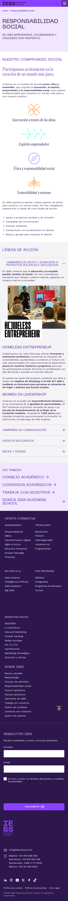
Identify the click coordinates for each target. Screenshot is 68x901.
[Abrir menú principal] (64, 3)
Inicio (5, 10)
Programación (43, 548)
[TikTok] (35, 880)
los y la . (36, 780)
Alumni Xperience (15, 690)
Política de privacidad (36, 888)
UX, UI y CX (11, 644)
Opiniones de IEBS (15, 698)
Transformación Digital (18, 540)
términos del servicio (41, 779)
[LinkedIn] (5, 880)
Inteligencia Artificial (16, 581)
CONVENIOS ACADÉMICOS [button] (29, 485)
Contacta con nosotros (18, 711)
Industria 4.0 (42, 544)
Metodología (12, 677)
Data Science (12, 577)
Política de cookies (13, 888)
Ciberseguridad (44, 540)
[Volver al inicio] (14, 3)
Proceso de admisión (17, 681)
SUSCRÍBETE (34, 807)
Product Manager (14, 552)
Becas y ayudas (13, 673)
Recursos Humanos (16, 548)
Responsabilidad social (22, 10)
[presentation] (26, 793)
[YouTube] (17, 880)
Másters (39, 577)
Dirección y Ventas (15, 657)
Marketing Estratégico (17, 653)
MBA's (8, 535)
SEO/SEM (10, 623)
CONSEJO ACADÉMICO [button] (25, 477)
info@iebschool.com (18, 850)
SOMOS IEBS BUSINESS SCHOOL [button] (34, 501)
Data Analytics (13, 586)
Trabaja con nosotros (17, 703)
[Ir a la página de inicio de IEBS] (8, 828)
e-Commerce (12, 627)
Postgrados (41, 581)
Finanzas (10, 557)
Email (7, 762)
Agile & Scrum (13, 544)
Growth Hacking (14, 636)
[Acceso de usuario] (56, 3)
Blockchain (41, 531)
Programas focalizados (48, 586)
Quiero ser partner (15, 715)
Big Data (9, 590)
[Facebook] (29, 880)
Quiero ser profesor (16, 707)
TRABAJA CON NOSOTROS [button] (28, 492)
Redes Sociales (13, 640)
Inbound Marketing (15, 632)
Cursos (39, 590)
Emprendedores (14, 531)
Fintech (39, 535)
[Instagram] (11, 880)
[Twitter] (23, 880)
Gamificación (12, 648)
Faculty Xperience (15, 694)
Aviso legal (54, 888)
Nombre (8, 747)
